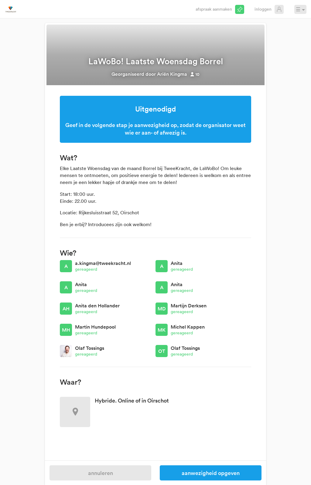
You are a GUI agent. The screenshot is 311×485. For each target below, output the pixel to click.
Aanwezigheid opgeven (211, 473)
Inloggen (263, 9)
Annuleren (100, 473)
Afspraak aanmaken (214, 9)
